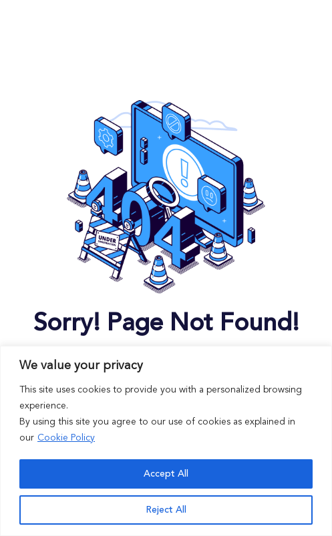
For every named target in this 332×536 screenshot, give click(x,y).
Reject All (166, 510)
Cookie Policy (66, 438)
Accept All (166, 474)
